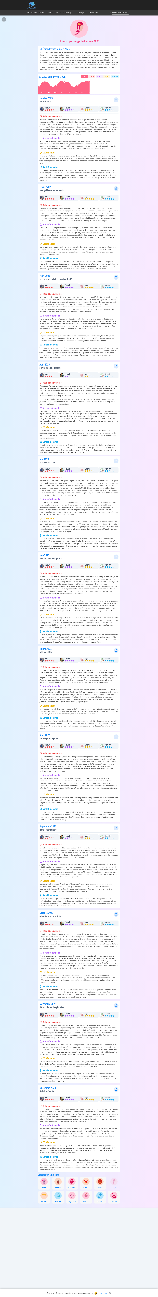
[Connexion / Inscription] (121, 12)
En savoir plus (103, 1293)
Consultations (93, 13)
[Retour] (4, 19)
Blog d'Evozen (32, 13)
